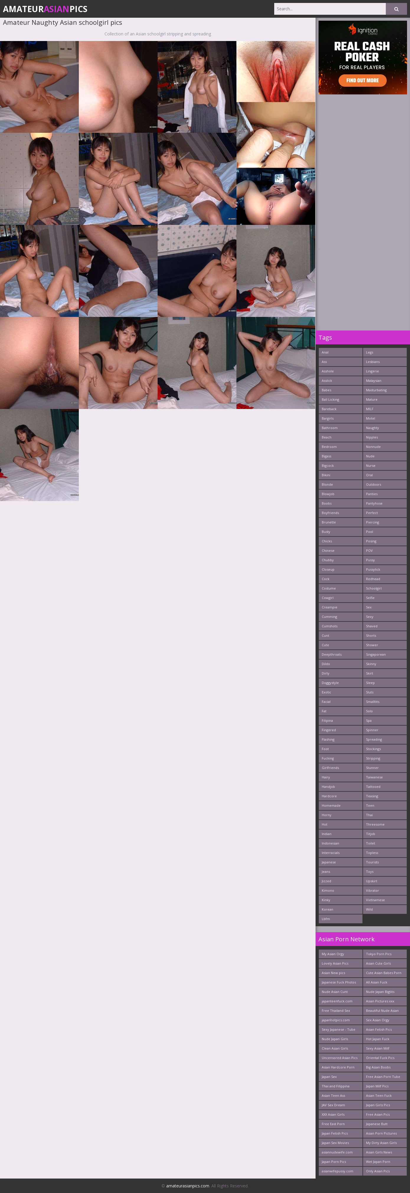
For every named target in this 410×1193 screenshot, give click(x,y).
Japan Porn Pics (334, 1161)
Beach (326, 437)
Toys (369, 871)
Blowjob (328, 494)
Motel (370, 418)
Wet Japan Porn (378, 1161)
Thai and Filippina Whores (335, 1087)
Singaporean (376, 654)
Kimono (328, 890)
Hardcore (329, 796)
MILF (369, 409)
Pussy (370, 560)
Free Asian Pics (378, 1114)
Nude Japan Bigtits (380, 991)
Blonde (327, 484)
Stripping (373, 758)
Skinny (371, 664)
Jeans (326, 871)
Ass (324, 361)
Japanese (329, 862)
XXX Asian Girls (333, 1114)
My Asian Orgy (333, 954)
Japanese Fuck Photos (339, 982)
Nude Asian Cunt (335, 991)
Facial (326, 701)
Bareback (329, 409)
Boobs (326, 503)
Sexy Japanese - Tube (338, 1029)
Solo (369, 711)
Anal (325, 352)
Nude (370, 456)
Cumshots (329, 626)
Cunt (325, 635)
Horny (326, 815)
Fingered (329, 730)
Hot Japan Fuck (377, 1039)
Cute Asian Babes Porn (383, 973)
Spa (369, 720)
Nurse (370, 465)
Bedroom (329, 446)
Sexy (369, 616)
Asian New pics (333, 973)
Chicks (327, 541)
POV (369, 550)
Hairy (326, 777)
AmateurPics (45, 8)
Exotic (326, 692)
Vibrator (372, 890)
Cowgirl (328, 597)
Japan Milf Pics (377, 1086)
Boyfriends (330, 512)
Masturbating (376, 390)
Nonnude (373, 446)
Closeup (328, 569)
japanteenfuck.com (337, 1001)
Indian (326, 834)
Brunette (329, 522)
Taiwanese (374, 777)
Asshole (328, 371)
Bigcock (328, 465)
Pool (369, 531)
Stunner (372, 767)
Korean (327, 909)
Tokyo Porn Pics (378, 954)
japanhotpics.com (336, 1020)
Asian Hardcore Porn (338, 1067)
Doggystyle (330, 682)
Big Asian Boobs (378, 1067)
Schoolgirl (374, 588)
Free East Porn (333, 1124)
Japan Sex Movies (335, 1142)
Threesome (375, 824)
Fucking (328, 758)
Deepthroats (332, 654)
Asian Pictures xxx (380, 1001)
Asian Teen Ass (333, 1095)
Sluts (369, 692)
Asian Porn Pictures (381, 1133)
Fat (324, 711)
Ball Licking (330, 399)
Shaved (372, 626)
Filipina (327, 720)
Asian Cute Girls (378, 963)
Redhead (373, 579)
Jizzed (326, 881)
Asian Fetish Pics (379, 1029)
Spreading (374, 739)
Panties (372, 494)
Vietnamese (375, 900)
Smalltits (372, 701)
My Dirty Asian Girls (381, 1142)
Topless (372, 852)
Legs (369, 352)
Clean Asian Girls (335, 1048)
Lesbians (373, 361)
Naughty (372, 428)
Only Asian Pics (378, 1171)
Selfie (370, 597)
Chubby (328, 560)
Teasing (372, 796)
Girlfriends (330, 767)
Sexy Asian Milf (377, 1048)
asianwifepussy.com (337, 1171)
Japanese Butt (377, 1124)
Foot (325, 749)
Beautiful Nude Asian (382, 1010)
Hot (324, 824)
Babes (326, 390)
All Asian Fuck (376, 982)
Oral (369, 475)
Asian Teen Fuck (379, 1095)
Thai (369, 815)
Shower (372, 645)
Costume (329, 588)
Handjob (328, 786)
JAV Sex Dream (333, 1105)
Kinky (326, 900)
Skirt (369, 673)
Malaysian (373, 380)
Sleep (370, 682)
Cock (325, 579)
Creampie (329, 607)
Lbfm (326, 919)
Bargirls (328, 418)
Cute (325, 645)
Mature (372, 399)
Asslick (327, 380)
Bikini (326, 475)
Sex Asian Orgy (377, 1020)
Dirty (325, 673)
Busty (326, 531)
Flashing (328, 739)
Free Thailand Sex (336, 1010)
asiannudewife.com (337, 1152)
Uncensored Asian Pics (339, 1057)
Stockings (373, 749)
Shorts (371, 635)
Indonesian (330, 843)
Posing (371, 541)
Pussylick (373, 569)
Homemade (331, 805)
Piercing (372, 522)
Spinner (372, 730)
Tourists (372, 862)
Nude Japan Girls (335, 1039)
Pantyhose (374, 503)
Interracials (330, 852)
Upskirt (371, 881)
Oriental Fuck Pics (380, 1057)
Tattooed (373, 786)
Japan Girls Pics (378, 1105)
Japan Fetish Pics (335, 1133)
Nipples (372, 437)
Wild (369, 909)
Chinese (328, 550)
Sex (369, 607)
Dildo (326, 664)
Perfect (372, 512)
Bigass (326, 456)
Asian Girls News (379, 1152)
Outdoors (373, 484)
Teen (370, 805)
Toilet (370, 843)
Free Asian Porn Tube (383, 1076)
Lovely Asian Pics (335, 963)
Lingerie (372, 371)
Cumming (329, 616)
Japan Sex (329, 1076)
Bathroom (330, 428)
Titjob (370, 834)
